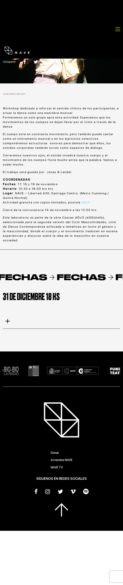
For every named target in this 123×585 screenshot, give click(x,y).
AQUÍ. (86, 202)
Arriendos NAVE (62, 460)
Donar (55, 453)
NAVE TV (57, 467)
